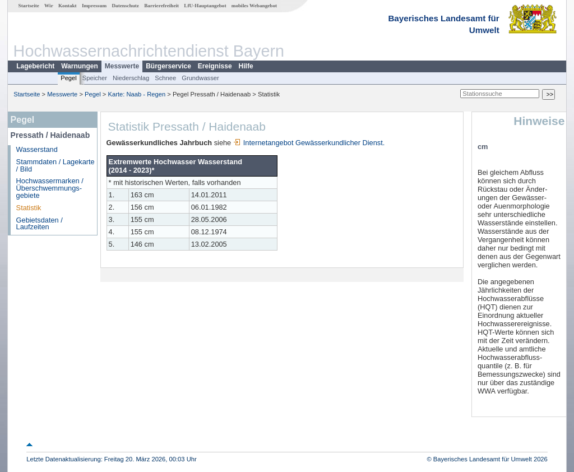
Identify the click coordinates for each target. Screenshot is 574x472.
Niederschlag (131, 78)
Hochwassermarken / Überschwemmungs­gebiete (50, 188)
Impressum (94, 5)
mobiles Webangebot (254, 5)
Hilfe (246, 66)
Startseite (28, 5)
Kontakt (67, 5)
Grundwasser (200, 78)
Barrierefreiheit (161, 5)
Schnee (165, 78)
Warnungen (79, 66)
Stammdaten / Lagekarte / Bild (55, 165)
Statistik (28, 207)
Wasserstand (37, 149)
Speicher (94, 78)
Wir (48, 5)
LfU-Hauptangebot (205, 5)
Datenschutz (125, 5)
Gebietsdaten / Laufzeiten (39, 224)
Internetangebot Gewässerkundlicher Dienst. (309, 142)
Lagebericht (35, 66)
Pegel (69, 78)
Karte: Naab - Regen (137, 94)
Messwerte (122, 66)
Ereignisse (215, 66)
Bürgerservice (168, 66)
